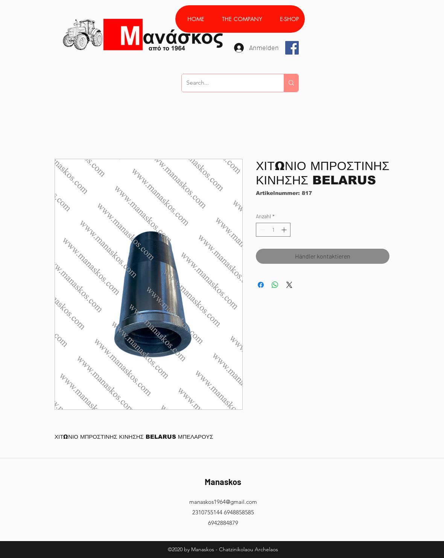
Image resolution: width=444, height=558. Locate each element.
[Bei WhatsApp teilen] (275, 284)
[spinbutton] (273, 229)
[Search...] (227, 83)
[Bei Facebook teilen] (260, 284)
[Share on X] (289, 284)
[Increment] (284, 229)
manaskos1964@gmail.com (223, 501)
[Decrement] (261, 229)
